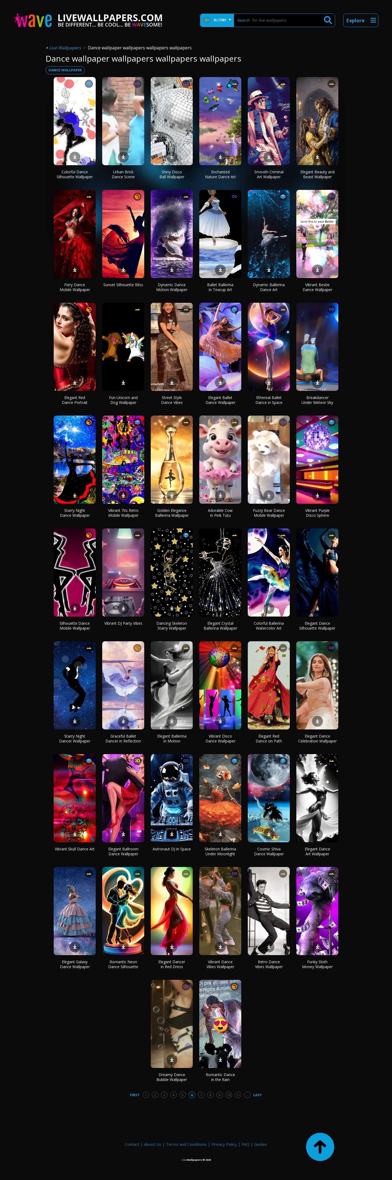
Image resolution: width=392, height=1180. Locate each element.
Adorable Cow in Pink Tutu (220, 513)
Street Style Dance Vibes (172, 400)
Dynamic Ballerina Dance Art (269, 287)
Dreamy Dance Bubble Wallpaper (171, 1077)
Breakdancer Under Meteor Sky (317, 400)
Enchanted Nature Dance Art (220, 174)
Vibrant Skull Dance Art (75, 848)
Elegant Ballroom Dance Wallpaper (123, 851)
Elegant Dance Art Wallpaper (317, 851)
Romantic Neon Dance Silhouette (123, 964)
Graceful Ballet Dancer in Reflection (123, 738)
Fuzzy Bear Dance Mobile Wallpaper (269, 513)
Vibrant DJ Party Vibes (123, 623)
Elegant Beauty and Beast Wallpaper (317, 174)
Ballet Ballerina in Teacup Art (220, 287)
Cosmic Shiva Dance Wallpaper (269, 851)
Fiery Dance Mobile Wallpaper (75, 287)
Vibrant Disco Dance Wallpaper (220, 738)
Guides (260, 1144)
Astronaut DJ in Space (172, 848)
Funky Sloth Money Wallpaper (317, 964)
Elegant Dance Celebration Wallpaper (317, 738)
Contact (132, 1144)
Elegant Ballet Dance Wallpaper (220, 400)
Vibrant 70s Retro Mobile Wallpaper (123, 513)
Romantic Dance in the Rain (220, 1077)
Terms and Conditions (186, 1144)
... (247, 1094)
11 (238, 1094)
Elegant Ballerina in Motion (172, 738)
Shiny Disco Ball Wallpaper (171, 174)
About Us (152, 1144)
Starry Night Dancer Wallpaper (74, 738)
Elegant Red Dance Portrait (75, 400)
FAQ (245, 1144)
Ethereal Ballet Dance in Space (268, 400)
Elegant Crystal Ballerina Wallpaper (220, 626)
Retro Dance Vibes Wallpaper (269, 964)
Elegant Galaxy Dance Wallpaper (75, 964)
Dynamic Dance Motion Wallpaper (171, 287)
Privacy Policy (224, 1144)
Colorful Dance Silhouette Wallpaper (75, 174)
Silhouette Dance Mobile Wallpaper (75, 626)
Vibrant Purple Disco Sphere (317, 513)
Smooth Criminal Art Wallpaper (269, 174)
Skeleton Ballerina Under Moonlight (220, 851)
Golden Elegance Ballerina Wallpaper (172, 513)
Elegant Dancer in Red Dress (171, 964)
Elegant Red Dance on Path (269, 738)
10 (229, 1094)
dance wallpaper (65, 70)
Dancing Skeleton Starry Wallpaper (171, 626)
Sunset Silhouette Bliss (123, 284)
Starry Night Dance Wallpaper (75, 513)
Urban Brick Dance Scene (123, 174)
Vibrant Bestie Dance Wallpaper (317, 287)
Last (257, 1094)
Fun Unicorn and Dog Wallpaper (123, 400)
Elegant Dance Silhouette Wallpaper (317, 626)
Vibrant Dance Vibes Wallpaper (220, 964)
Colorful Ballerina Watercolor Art (269, 626)
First (135, 1094)
